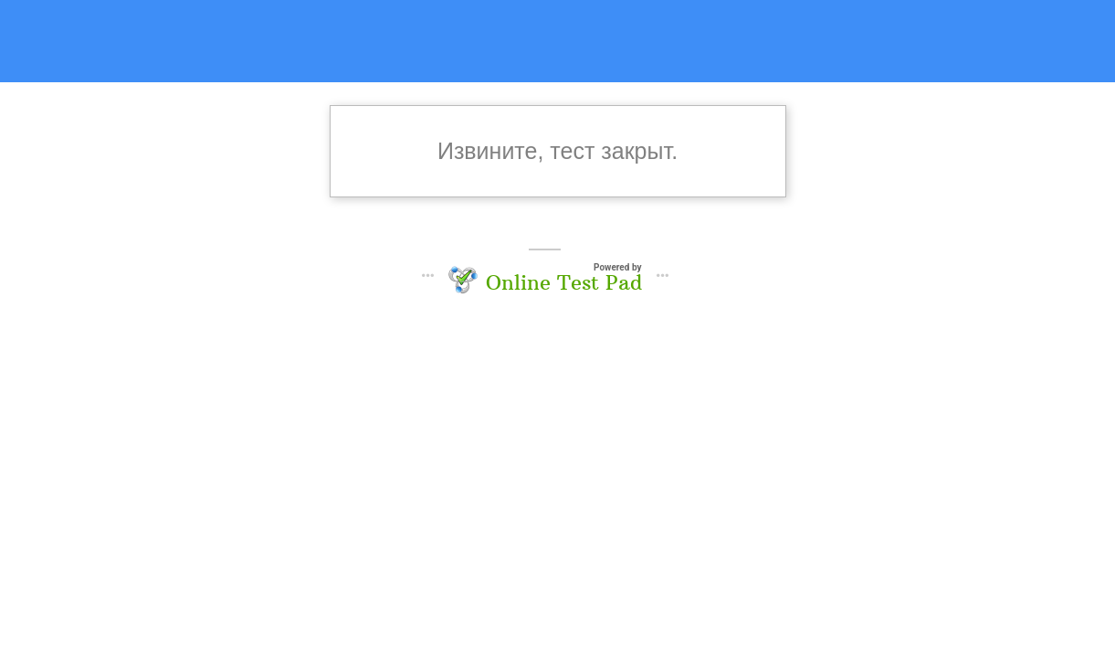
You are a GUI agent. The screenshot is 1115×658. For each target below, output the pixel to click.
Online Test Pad (564, 282)
